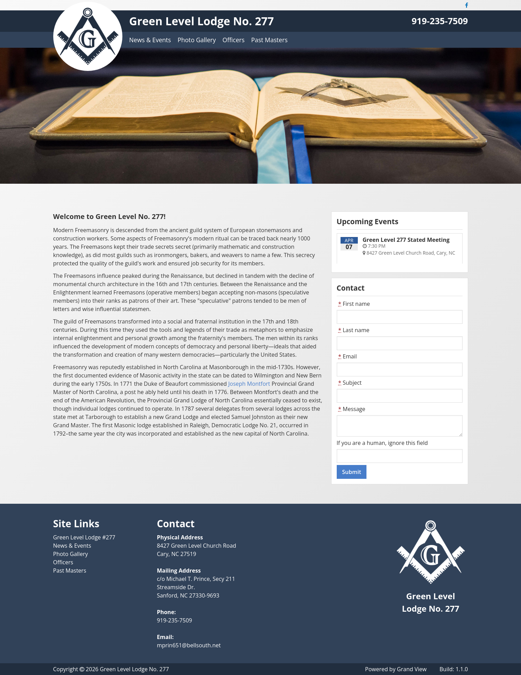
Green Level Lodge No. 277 (201, 20)
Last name (353, 330)
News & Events (150, 40)
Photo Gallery (197, 40)
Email (347, 356)
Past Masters (269, 40)
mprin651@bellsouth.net (189, 645)
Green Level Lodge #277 (84, 537)
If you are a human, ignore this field (382, 443)
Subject (349, 382)
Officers (234, 40)
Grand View (412, 669)
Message (351, 409)
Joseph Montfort (249, 383)
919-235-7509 (440, 21)
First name (353, 304)
